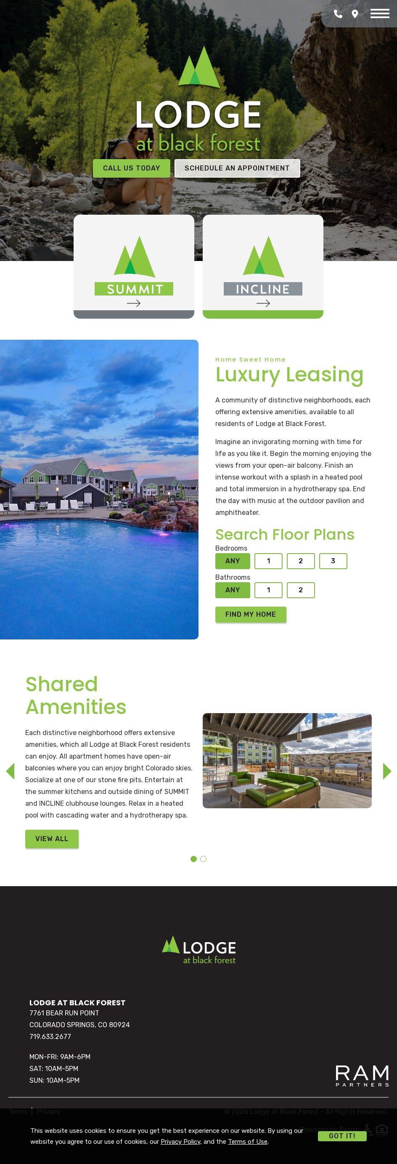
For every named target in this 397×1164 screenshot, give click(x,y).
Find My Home (250, 614)
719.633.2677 (50, 1037)
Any (232, 561)
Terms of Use (247, 1141)
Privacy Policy (180, 1141)
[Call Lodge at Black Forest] (338, 14)
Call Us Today (131, 168)
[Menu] (380, 13)
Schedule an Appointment (237, 168)
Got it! (342, 1136)
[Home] (199, 949)
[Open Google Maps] (355, 14)
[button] (10, 771)
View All (52, 839)
